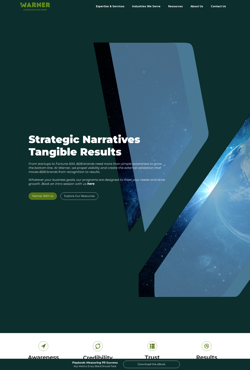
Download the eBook (151, 364)
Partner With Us (42, 196)
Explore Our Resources (79, 196)
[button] (146, 6)
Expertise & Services (110, 6)
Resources (175, 6)
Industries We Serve (146, 6)
